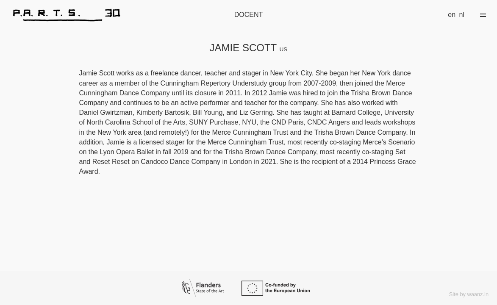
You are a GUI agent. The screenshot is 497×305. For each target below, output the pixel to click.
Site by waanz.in (469, 294)
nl (461, 14)
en (451, 14)
